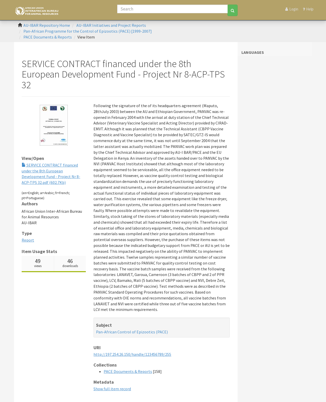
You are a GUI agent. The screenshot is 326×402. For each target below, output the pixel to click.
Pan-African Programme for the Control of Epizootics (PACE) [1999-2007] (87, 31)
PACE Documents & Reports (47, 37)
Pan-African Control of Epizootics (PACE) (132, 331)
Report (28, 240)
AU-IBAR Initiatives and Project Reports (111, 25)
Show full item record (112, 388)
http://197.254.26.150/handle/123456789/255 (132, 354)
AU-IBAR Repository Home (46, 25)
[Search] (172, 9)
